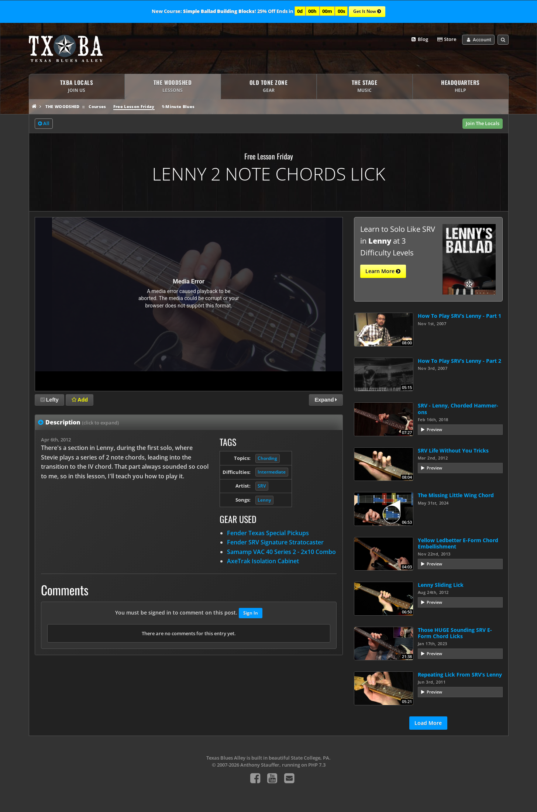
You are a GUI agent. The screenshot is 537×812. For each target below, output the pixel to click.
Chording (267, 458)
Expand (325, 400)
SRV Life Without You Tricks (453, 450)
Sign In (250, 613)
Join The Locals (482, 123)
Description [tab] (82, 422)
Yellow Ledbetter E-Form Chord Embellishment (458, 543)
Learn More (382, 271)
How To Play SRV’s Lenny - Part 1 (459, 315)
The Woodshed (62, 106)
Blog (419, 39)
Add (80, 400)
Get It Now (367, 12)
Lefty (49, 400)
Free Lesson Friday (134, 106)
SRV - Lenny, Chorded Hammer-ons (458, 408)
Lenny (264, 500)
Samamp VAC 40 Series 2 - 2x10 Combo (281, 552)
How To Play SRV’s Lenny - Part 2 (459, 360)
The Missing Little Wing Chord (456, 495)
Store (446, 39)
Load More (428, 722)
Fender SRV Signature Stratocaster (275, 542)
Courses (97, 106)
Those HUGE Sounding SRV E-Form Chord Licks (455, 633)
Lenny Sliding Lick (441, 584)
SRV (262, 486)
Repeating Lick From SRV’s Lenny (460, 674)
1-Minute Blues (178, 106)
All (43, 123)
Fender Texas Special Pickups (268, 533)
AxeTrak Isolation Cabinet (263, 561)
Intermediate (272, 472)
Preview (434, 429)
